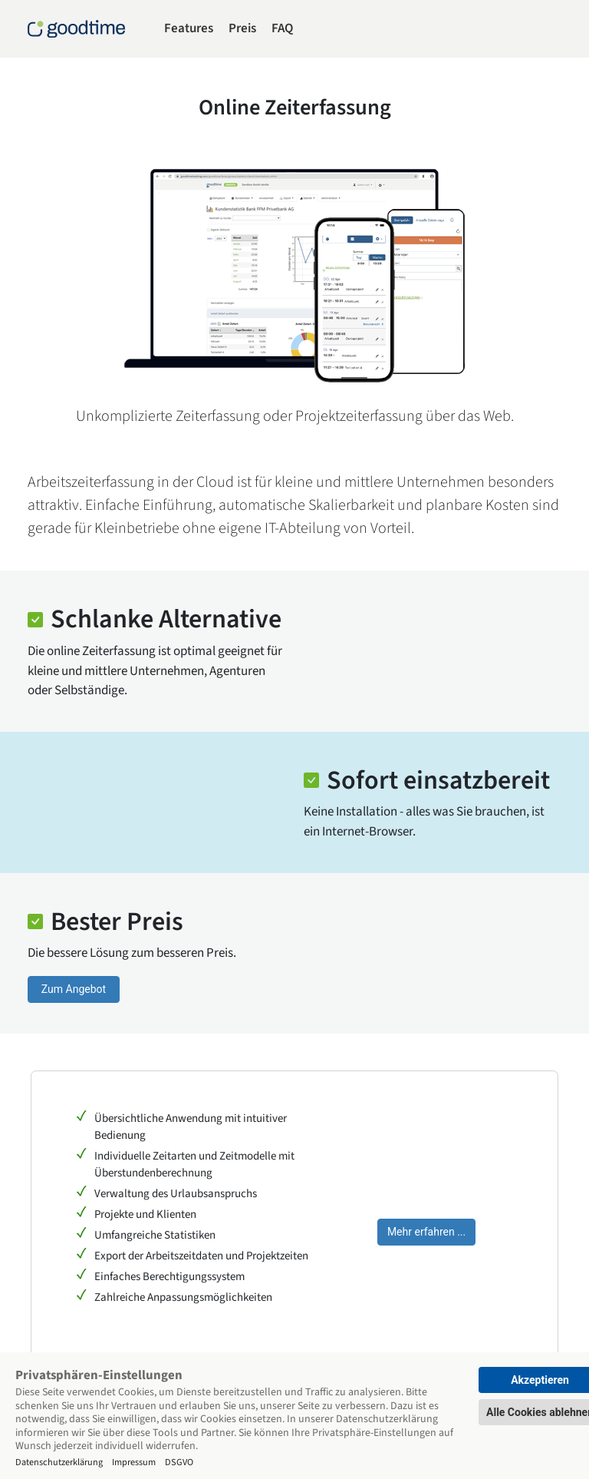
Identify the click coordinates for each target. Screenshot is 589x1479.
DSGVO (179, 1461)
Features (188, 28)
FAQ (282, 28)
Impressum (134, 1461)
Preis (242, 28)
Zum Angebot (73, 989)
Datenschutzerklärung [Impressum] (59, 1461)
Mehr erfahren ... (426, 1232)
